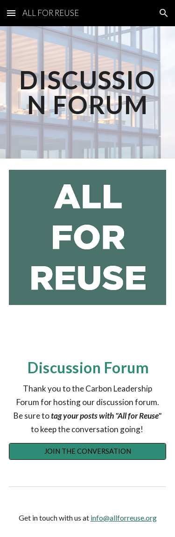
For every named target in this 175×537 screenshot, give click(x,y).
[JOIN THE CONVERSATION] (87, 451)
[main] (88, 92)
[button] (11, 13)
